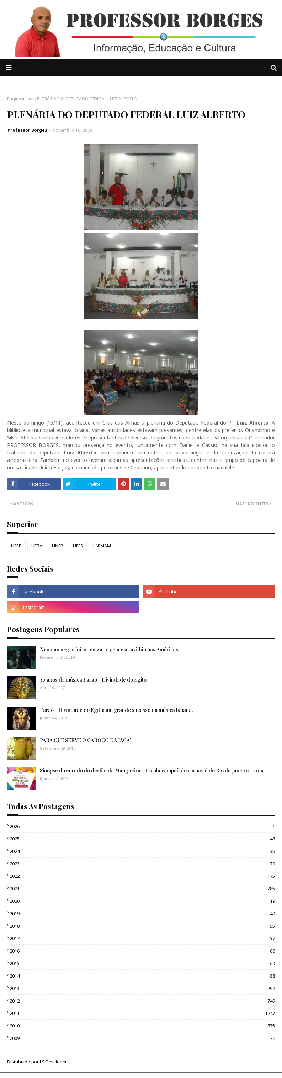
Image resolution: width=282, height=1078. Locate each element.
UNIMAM (101, 546)
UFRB (16, 546)
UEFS (78, 546)
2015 (142, 963)
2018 (142, 926)
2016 (142, 951)
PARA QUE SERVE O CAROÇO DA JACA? (86, 740)
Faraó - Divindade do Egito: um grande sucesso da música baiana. (116, 710)
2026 (142, 826)
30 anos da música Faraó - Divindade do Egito (93, 679)
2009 (142, 1038)
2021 (142, 888)
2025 (142, 838)
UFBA (36, 546)
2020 (142, 901)
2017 (142, 938)
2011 (142, 1013)
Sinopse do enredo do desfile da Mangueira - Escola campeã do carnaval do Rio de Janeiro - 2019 (152, 770)
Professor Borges (27, 130)
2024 (142, 851)
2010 (142, 1025)
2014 (142, 976)
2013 (142, 988)
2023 (142, 863)
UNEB (57, 546)
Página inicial (20, 99)
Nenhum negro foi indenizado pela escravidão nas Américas (109, 649)
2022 (142, 876)
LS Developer (53, 1062)
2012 (142, 1001)
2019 (142, 913)
